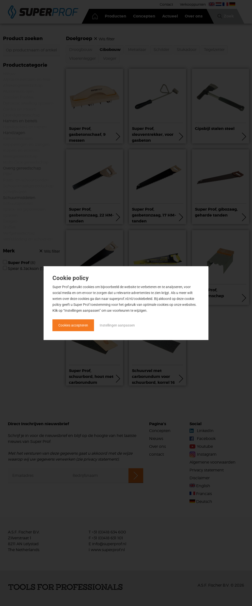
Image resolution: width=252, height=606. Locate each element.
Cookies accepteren (73, 325)
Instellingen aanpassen (117, 325)
